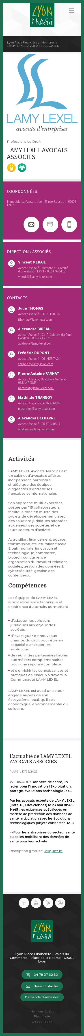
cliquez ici (53, 851)
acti (49, 1021)
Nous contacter (42, 986)
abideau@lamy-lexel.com (35, 343)
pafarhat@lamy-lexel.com (36, 388)
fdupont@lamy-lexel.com (35, 364)
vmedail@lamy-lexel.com (35, 276)
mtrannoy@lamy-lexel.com (36, 408)
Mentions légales (42, 1011)
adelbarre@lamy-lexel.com (36, 429)
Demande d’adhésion (42, 997)
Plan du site (42, 1016)
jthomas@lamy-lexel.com (35, 319)
